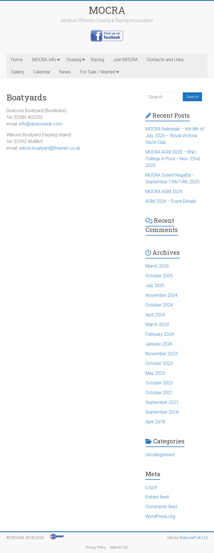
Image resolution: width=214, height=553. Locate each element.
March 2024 (157, 324)
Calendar (41, 72)
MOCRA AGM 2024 (163, 191)
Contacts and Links (165, 59)
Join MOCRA (125, 59)
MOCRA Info (44, 59)
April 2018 (155, 421)
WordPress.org (160, 516)
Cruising (73, 59)
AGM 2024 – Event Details (170, 201)
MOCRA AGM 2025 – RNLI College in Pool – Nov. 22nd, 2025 (172, 158)
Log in (151, 487)
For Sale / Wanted (97, 72)
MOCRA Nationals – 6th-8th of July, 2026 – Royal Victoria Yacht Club (174, 135)
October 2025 (159, 275)
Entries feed (157, 497)
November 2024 (161, 295)
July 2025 (154, 285)
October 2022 (159, 383)
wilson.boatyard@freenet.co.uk (49, 148)
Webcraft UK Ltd (193, 537)
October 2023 (159, 363)
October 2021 (159, 392)
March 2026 (157, 266)
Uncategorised (159, 454)
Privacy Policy (96, 547)
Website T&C (119, 547)
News (64, 72)
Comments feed (161, 506)
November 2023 (161, 353)
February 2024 (159, 334)
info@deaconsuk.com (40, 124)
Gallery (17, 72)
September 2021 (162, 402)
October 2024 (159, 305)
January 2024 (158, 344)
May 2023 (155, 373)
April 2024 (155, 314)
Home (17, 59)
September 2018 (162, 412)
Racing (97, 59)
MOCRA (107, 10)
